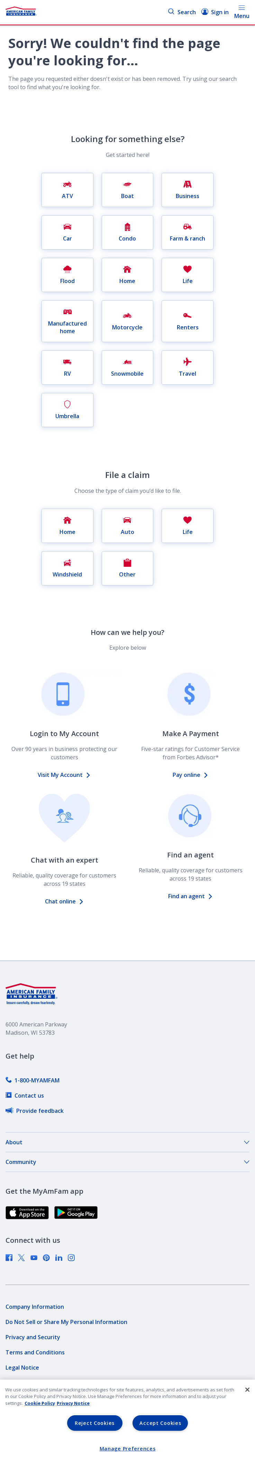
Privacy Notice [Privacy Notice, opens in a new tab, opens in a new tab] (73, 1403)
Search (182, 12)
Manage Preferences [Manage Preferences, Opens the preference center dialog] (128, 1448)
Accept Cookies (160, 1423)
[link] (33, 1080)
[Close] (247, 1389)
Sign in (215, 12)
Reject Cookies (95, 1423)
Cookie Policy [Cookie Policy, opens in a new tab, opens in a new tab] (40, 1403)
